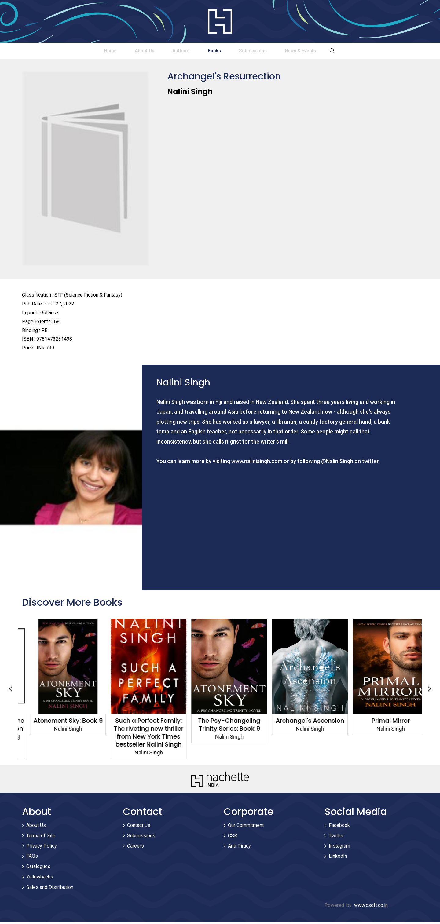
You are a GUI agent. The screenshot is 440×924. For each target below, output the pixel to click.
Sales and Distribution (49, 889)
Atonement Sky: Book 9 (139, 723)
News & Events (358, 51)
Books (225, 51)
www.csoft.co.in (371, 907)
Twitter (336, 837)
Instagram (339, 848)
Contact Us (138, 827)
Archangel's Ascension (381, 723)
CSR (232, 837)
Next (429, 691)
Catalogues (38, 868)
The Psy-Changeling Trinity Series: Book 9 (301, 727)
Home (52, 51)
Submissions (286, 51)
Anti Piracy (239, 848)
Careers (135, 848)
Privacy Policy (41, 848)
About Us (108, 51)
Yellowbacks (39, 879)
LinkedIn (338, 858)
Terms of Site (40, 837)
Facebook (339, 827)
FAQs (32, 858)
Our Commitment (246, 827)
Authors (168, 51)
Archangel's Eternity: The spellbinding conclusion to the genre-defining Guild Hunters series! (59, 735)
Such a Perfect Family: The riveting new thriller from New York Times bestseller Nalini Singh (220, 735)
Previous (10, 691)
